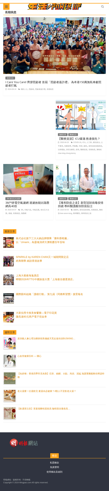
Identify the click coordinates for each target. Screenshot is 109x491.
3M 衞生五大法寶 (13, 199)
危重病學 (67, 146)
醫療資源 (83, 150)
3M (22, 210)
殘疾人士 (24, 89)
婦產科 (75, 210)
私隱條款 (54, 462)
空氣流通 (36, 210)
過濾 (10, 213)
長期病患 (50, 89)
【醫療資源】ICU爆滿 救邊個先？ (79, 139)
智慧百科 (10, 78)
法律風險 (61, 150)
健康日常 (62, 135)
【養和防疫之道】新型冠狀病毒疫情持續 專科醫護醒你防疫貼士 (80, 204)
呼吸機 (74, 146)
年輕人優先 (83, 146)
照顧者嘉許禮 (40, 89)
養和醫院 (76, 213)
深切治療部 (70, 150)
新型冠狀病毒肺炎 (95, 146)
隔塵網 (23, 213)
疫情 (77, 150)
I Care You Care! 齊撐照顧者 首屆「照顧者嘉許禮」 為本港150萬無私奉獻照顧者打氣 (53, 83)
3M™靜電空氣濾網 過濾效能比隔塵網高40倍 (27, 204)
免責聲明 (54, 467)
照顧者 (31, 89)
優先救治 (96, 142)
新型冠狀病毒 (85, 210)
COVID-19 (77, 142)
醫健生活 (73, 135)
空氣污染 (27, 210)
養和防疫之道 (86, 213)
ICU (83, 142)
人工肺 (89, 142)
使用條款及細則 (54, 472)
